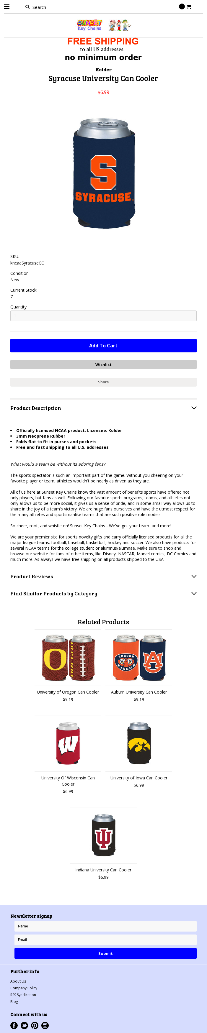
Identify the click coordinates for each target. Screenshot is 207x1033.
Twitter (24, 1025)
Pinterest (34, 1025)
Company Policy (23, 988)
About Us (18, 981)
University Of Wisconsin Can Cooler (68, 781)
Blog (14, 1001)
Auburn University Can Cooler (139, 692)
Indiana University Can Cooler (103, 870)
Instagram (45, 1025)
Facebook (14, 1025)
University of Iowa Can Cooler (138, 778)
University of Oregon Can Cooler (68, 692)
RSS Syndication (23, 994)
